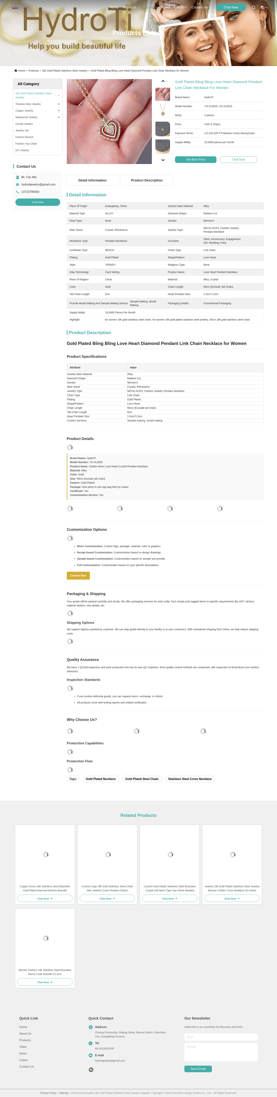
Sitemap (63, 1092)
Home (114, 7)
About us (25, 1033)
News (23, 1053)
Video (23, 1046)
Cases (23, 1060)
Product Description (147, 180)
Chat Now (231, 7)
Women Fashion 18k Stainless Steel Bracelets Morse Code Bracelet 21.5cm (45, 972)
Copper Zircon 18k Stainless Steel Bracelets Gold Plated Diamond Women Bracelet (45, 888)
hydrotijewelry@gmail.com (38, 184)
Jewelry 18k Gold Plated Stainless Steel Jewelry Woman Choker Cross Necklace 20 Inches (232, 888)
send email (198, 1068)
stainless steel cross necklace (190, 779)
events (180, 7)
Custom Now (78, 575)
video (165, 7)
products (149, 7)
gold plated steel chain (141, 779)
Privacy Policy (48, 1092)
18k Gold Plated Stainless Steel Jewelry (64, 70)
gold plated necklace (101, 779)
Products (34, 70)
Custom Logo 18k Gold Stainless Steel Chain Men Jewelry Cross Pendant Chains (107, 888)
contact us (199, 7)
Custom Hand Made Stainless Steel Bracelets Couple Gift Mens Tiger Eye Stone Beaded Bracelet (170, 888)
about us (129, 7)
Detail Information (92, 180)
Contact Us (26, 1066)
